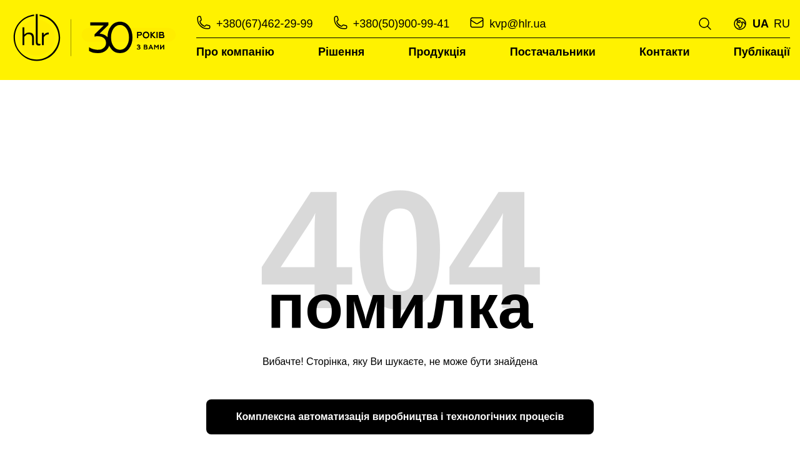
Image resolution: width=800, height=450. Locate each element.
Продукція (437, 52)
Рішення (341, 52)
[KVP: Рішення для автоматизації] (94, 37)
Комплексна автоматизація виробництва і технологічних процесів (400, 416)
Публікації (762, 52)
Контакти (664, 52)
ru (782, 24)
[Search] (705, 23)
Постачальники (553, 52)
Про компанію (235, 52)
